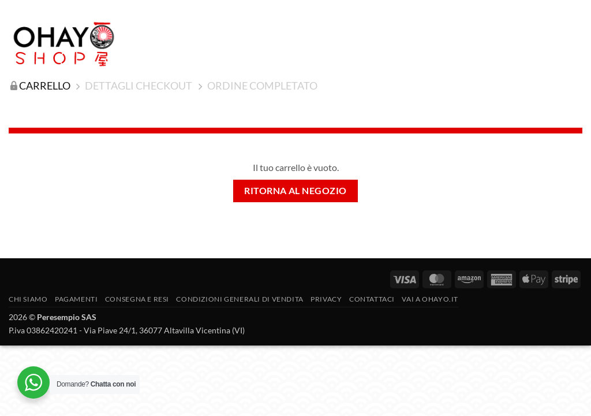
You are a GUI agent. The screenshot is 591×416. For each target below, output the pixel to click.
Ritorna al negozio (295, 190)
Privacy (326, 299)
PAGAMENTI (76, 299)
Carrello (44, 85)
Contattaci (372, 299)
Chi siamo (28, 299)
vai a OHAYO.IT (430, 299)
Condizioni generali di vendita (239, 299)
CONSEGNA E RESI (137, 299)
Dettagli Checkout (138, 85)
